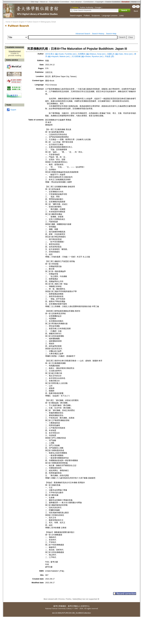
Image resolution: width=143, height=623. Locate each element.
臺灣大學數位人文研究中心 (79, 606)
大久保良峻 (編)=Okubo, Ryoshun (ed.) (87, 56)
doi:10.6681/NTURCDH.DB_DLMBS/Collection (71, 613)
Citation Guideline (112, 2)
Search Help (111, 34)
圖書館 (63, 606)
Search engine (76, 15)
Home (133, 2)
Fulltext (87, 15)
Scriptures (95, 15)
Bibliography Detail (48, 22)
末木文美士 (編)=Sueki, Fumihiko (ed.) (61, 54)
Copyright (99, 2)
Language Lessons (109, 15)
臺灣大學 (57, 606)
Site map (34, 2)
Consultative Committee (59, 2)
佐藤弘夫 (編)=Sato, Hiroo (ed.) (120, 54)
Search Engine (18, 22)
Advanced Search (83, 34)
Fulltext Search (33, 22)
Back (136, 11)
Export (13, 110)
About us (43, 2)
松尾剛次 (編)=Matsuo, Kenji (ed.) (92, 54)
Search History (98, 34)
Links (121, 15)
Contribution (89, 2)
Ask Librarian (76, 2)
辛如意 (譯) (109, 56)
